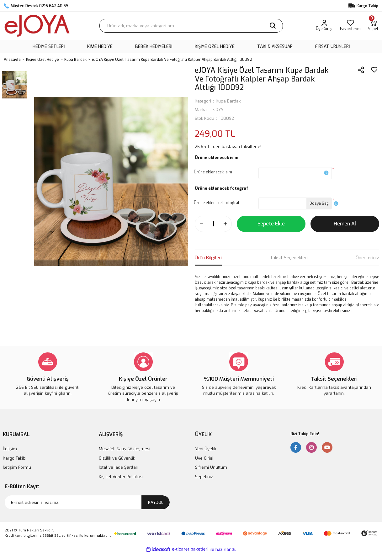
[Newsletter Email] (87, 502)
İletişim (10, 448)
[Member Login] (324, 26)
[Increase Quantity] (225, 224)
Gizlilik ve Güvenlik (117, 458)
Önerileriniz (367, 258)
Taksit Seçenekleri (289, 258)
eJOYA (217, 109)
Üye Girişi (204, 458)
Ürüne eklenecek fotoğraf (216, 202)
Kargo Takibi (14, 458)
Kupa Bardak (228, 101)
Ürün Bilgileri (208, 258)
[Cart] (373, 26)
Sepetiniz (204, 476)
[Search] (191, 26)
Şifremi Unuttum (211, 467)
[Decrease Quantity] (201, 224)
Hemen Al (345, 223)
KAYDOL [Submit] (155, 502)
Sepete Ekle (271, 223)
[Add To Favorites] (374, 70)
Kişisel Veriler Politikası (121, 476)
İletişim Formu (17, 467)
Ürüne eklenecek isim (213, 172)
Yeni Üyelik (205, 448)
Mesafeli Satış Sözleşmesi (124, 448)
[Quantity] (213, 224)
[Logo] (37, 26)
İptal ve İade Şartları (118, 467)
